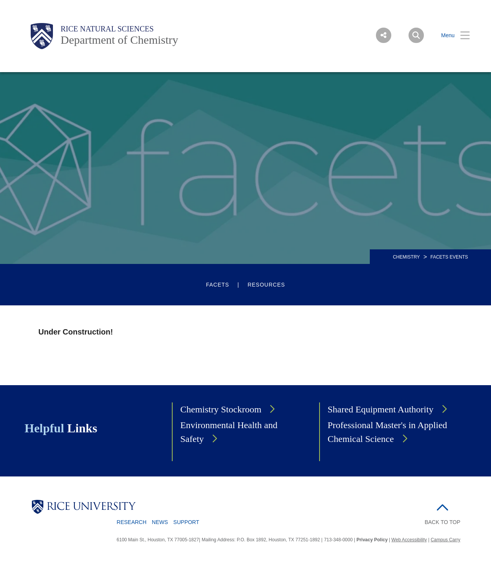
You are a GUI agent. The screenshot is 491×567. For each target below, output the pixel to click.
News (160, 522)
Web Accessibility (409, 539)
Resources (266, 285)
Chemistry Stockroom (220, 409)
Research (132, 522)
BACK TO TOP (442, 522)
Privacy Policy (371, 539)
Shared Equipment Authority (380, 409)
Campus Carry (445, 539)
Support (186, 522)
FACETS (217, 285)
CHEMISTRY (406, 257)
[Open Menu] (450, 35)
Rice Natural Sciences (107, 29)
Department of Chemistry (119, 39)
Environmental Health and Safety (228, 432)
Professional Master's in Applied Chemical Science (387, 432)
